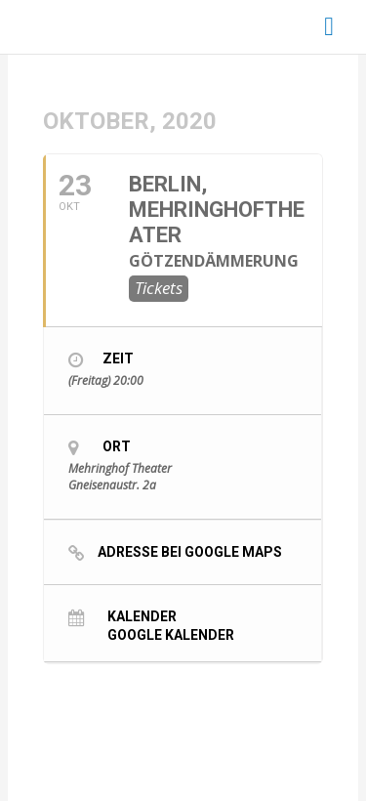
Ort (116, 446)
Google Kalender (170, 634)
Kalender (142, 616)
